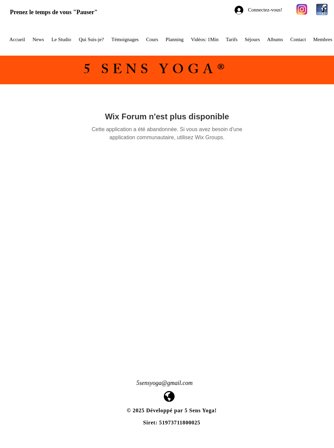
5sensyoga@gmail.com (164, 383)
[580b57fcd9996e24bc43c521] (302, 9)
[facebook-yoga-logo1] (322, 9)
